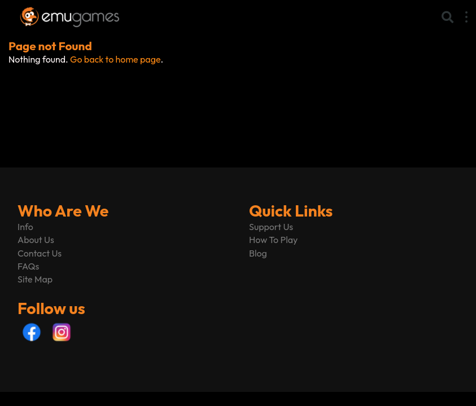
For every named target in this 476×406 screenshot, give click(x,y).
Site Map (35, 279)
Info (25, 226)
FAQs (28, 266)
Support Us (271, 226)
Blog (258, 253)
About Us (36, 239)
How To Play (273, 239)
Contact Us (40, 253)
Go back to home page (115, 59)
